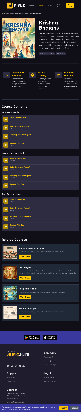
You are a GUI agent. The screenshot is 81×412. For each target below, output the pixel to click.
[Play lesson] (5, 119)
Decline (75, 408)
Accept (64, 408)
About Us (48, 357)
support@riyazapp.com (15, 402)
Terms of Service (50, 381)
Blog (50, 5)
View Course (25, 256)
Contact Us (59, 5)
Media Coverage (50, 365)
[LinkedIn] (19, 366)
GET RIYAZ (70, 5)
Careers (47, 361)
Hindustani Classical (21, 14)
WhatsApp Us (13, 377)
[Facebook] (8, 366)
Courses (41, 5)
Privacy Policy (49, 377)
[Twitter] (12, 366)
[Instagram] (15, 366)
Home (31, 5)
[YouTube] (23, 366)
